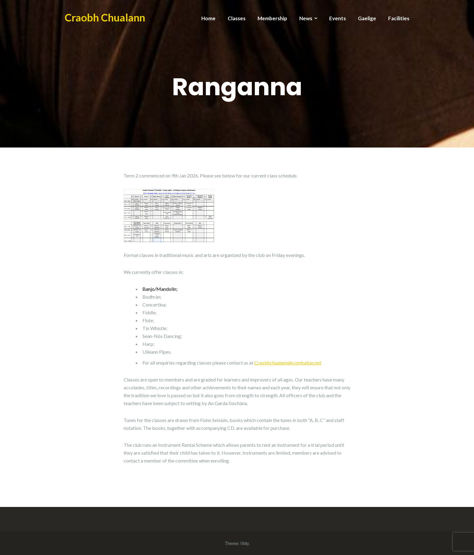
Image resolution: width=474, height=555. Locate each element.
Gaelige (367, 18)
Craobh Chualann (105, 17)
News (305, 18)
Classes (236, 18)
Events (337, 18)
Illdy (244, 543)
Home (208, 18)
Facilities (398, 18)
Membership (272, 18)
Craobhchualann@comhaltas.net (287, 362)
